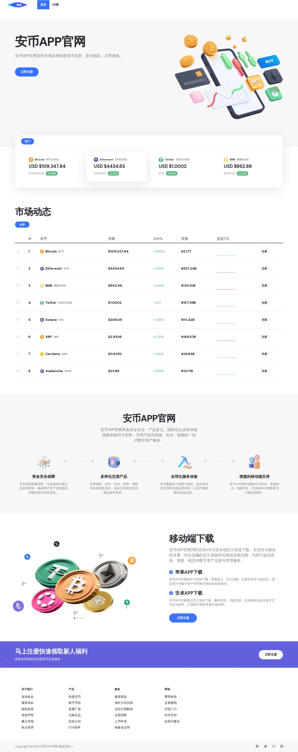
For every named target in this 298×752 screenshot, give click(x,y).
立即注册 (183, 629)
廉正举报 (27, 721)
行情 (55, 5)
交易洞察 (121, 715)
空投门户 (171, 709)
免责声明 (27, 715)
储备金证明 (122, 727)
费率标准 (171, 696)
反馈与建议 (172, 721)
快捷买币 (75, 696)
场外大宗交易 (124, 703)
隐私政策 (27, 709)
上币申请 (121, 721)
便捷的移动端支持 (254, 476)
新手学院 (75, 703)
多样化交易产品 (114, 476)
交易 (263, 251)
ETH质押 (74, 727)
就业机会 (27, 696)
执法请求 (27, 727)
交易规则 (171, 703)
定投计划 (75, 721)
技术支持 (171, 715)
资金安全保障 (43, 476)
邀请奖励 (121, 696)
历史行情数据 (124, 709)
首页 (43, 5)
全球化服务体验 (184, 476)
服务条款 (27, 703)
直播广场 (75, 709)
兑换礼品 (75, 715)
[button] (74, 618)
